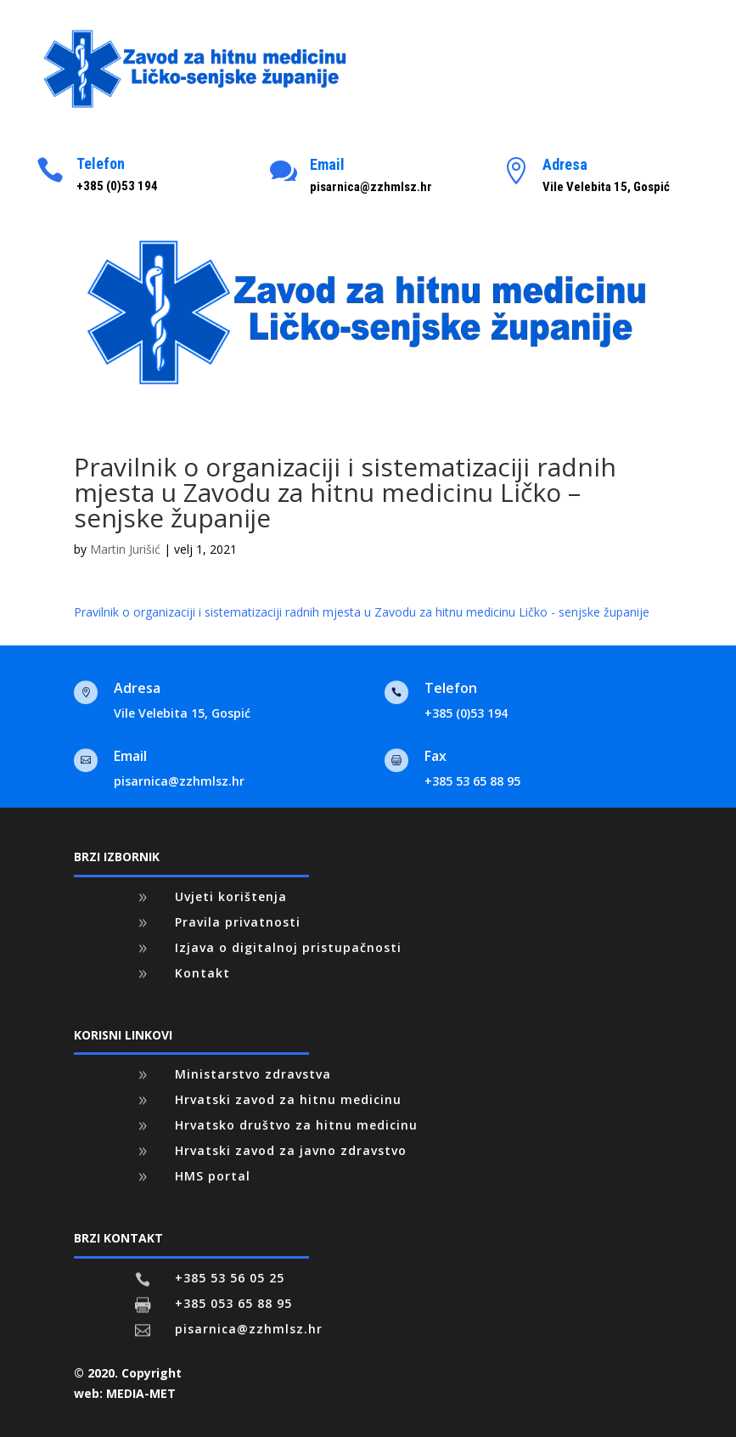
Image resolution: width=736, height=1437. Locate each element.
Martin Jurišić (125, 549)
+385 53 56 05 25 (229, 1278)
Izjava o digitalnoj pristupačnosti (288, 947)
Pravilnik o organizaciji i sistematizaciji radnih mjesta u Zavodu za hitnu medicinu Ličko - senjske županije (361, 612)
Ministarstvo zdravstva (253, 1074)
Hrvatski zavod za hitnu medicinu (288, 1099)
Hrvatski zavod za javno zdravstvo (291, 1150)
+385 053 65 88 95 (233, 1303)
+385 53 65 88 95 (472, 781)
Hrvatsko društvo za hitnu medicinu (296, 1125)
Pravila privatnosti (238, 922)
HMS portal (212, 1176)
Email (327, 164)
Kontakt (202, 973)
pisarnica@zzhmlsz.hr (179, 781)
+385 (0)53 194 (466, 713)
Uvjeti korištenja (231, 896)
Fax (435, 756)
